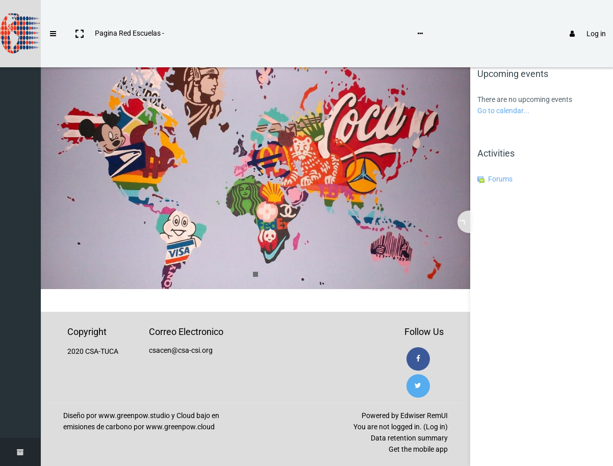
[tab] (507, 47)
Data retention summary (409, 438)
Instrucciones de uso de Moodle (221, 16)
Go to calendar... (503, 111)
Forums (495, 179)
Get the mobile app (418, 449)
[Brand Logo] (20, 17)
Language (300, 16)
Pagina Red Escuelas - (129, 16)
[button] (79, 17)
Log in (583, 17)
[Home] (20, 47)
